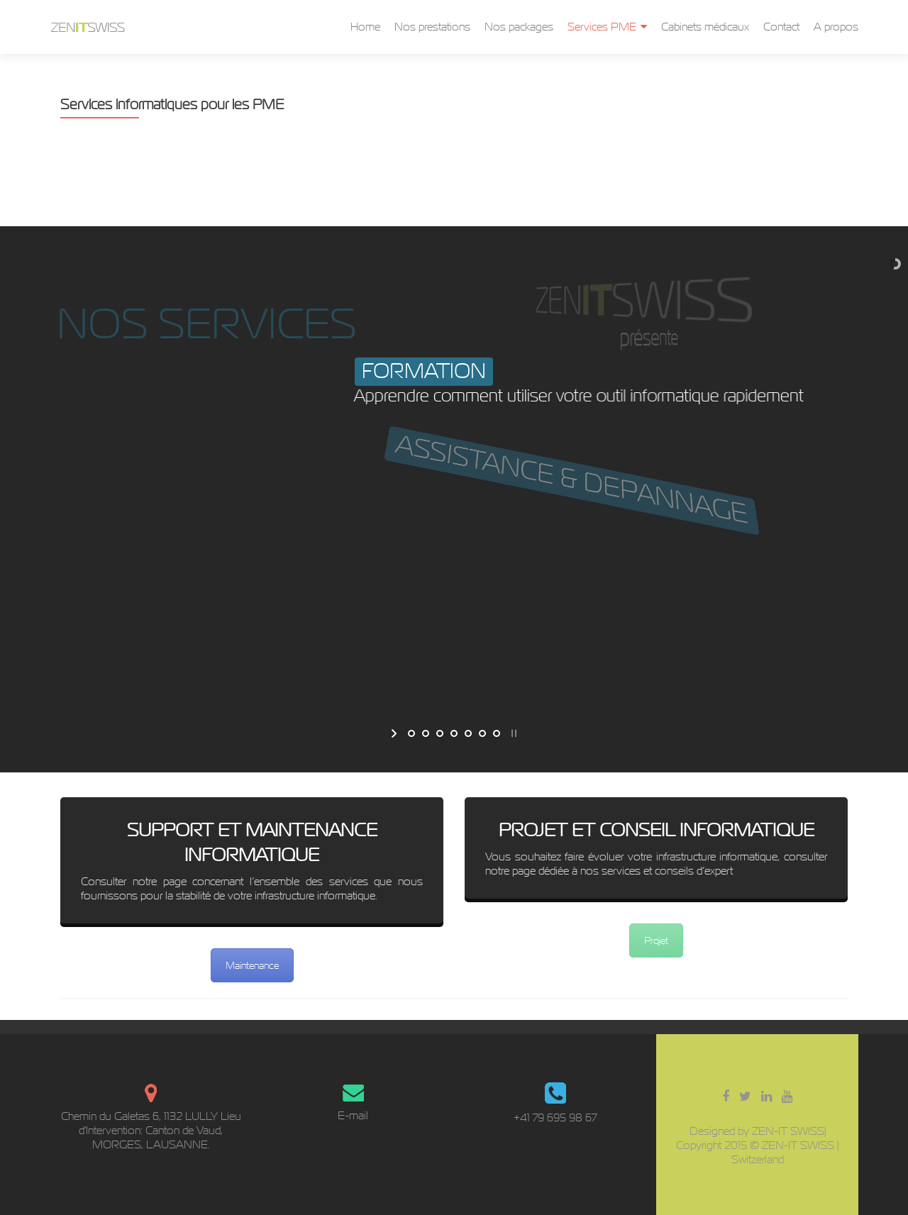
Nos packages (519, 26)
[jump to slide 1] (411, 733)
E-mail (353, 1115)
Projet (656, 940)
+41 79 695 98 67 (555, 1117)
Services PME (602, 26)
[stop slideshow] (512, 733)
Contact (781, 26)
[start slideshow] (395, 733)
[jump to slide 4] (454, 733)
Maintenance (252, 965)
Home (365, 26)
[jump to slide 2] (426, 733)
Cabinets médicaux (705, 26)
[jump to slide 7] (496, 733)
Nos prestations (432, 26)
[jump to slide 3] (440, 733)
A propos (836, 26)
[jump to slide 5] (468, 733)
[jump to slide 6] (482, 733)
